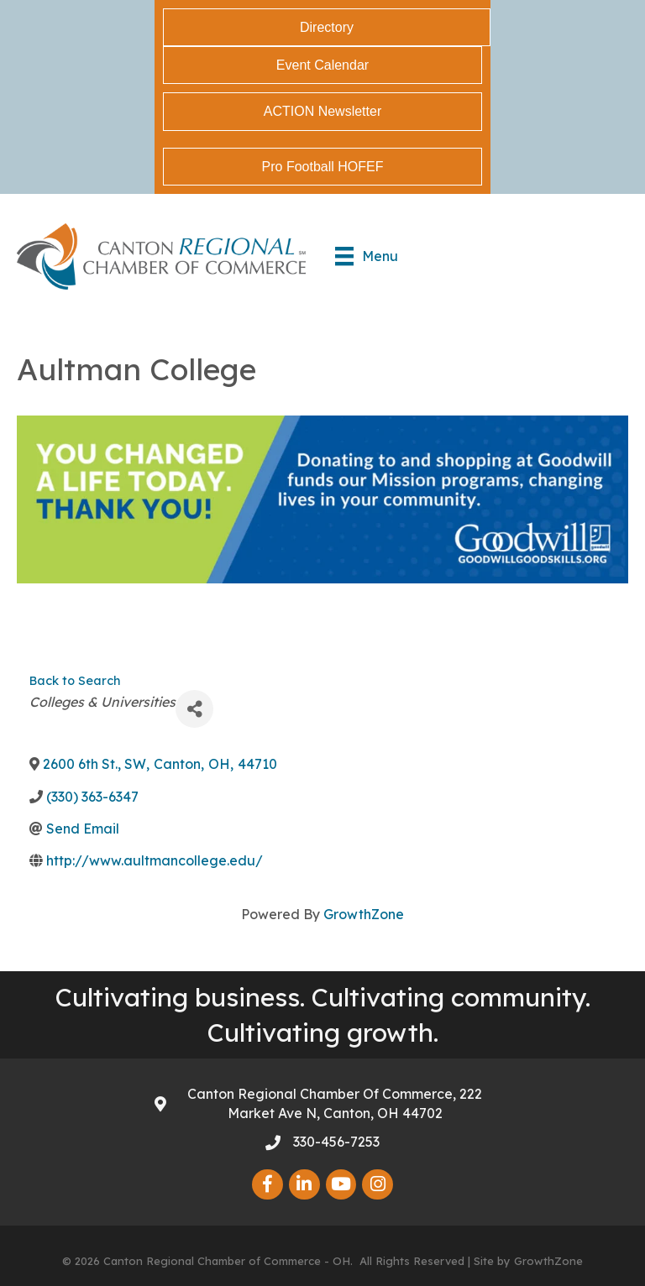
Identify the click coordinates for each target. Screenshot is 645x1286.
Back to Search (74, 680)
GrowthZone (363, 914)
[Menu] (366, 256)
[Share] (194, 709)
